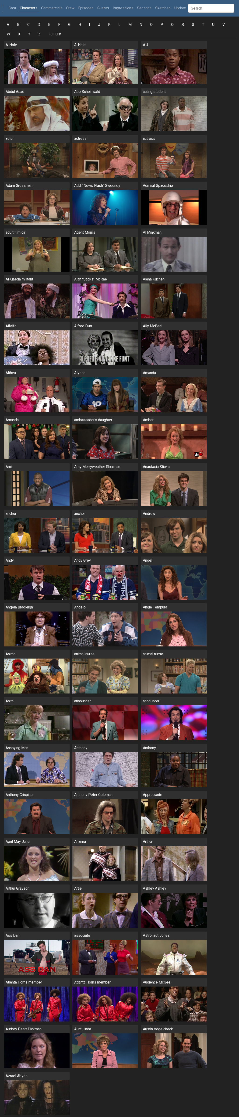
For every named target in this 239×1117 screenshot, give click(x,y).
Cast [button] (13, 8)
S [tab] (193, 24)
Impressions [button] (123, 8)
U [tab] (213, 24)
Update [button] (180, 8)
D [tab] (39, 24)
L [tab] (119, 24)
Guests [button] (103, 8)
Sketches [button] (163, 8)
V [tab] (223, 24)
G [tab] (69, 24)
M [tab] (130, 24)
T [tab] (203, 24)
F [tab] (59, 24)
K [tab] (109, 24)
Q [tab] (172, 24)
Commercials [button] (51, 8)
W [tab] (8, 34)
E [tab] (49, 24)
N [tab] (141, 24)
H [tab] (79, 24)
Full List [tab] (55, 34)
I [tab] (89, 24)
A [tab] (8, 24)
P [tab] (162, 24)
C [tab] (28, 24)
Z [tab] (39, 34)
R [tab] (183, 24)
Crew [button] (70, 8)
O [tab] (151, 24)
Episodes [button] (86, 8)
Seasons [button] (144, 8)
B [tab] (18, 24)
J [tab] (99, 24)
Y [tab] (29, 34)
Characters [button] (28, 8)
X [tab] (19, 34)
